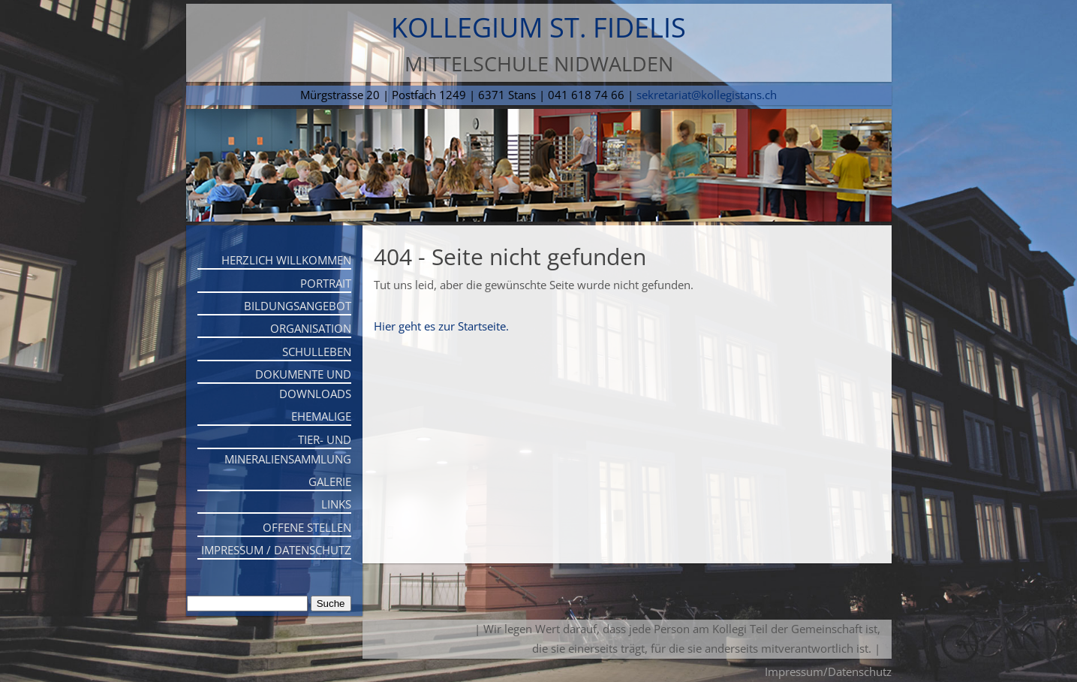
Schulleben (316, 351)
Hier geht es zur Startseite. (441, 325)
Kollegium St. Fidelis (538, 27)
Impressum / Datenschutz (276, 549)
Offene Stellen (307, 527)
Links (336, 503)
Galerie (329, 481)
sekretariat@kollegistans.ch (706, 94)
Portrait (325, 283)
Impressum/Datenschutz (828, 671)
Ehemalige (321, 416)
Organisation (310, 328)
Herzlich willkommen (286, 259)
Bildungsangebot (297, 305)
